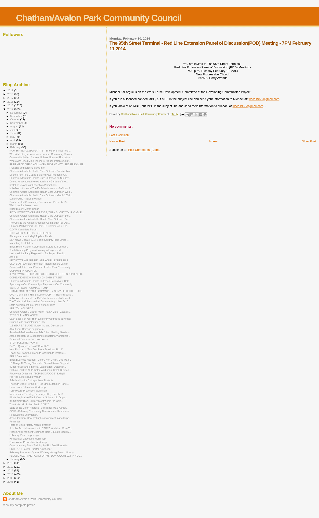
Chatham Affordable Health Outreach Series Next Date (39, 281)
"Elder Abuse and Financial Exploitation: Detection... (37, 366)
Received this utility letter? (23, 414)
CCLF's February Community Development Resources (39, 411)
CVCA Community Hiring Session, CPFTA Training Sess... (41, 294)
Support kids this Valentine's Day (27, 322)
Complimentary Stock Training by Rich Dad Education (38, 445)
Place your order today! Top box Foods (30, 236)
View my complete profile (19, 505)
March (14, 143)
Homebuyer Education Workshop (27, 387)
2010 (10, 474)
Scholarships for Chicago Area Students (31, 380)
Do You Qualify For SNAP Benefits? (28, 346)
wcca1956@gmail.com (264, 99)
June (13, 133)
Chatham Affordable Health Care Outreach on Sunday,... (40, 178)
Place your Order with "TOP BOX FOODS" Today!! (37, 373)
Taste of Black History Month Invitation (30, 424)
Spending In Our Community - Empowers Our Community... (41, 284)
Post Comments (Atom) (144, 150)
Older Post (309, 141)
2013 (10, 462)
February (16, 147)
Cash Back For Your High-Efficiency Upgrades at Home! (40, 318)
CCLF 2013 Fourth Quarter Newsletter (30, 449)
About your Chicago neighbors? (26, 329)
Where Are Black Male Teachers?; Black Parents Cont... (39, 160)
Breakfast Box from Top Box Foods (28, 339)
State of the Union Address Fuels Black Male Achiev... (38, 407)
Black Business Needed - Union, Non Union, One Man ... (40, 359)
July (13, 130)
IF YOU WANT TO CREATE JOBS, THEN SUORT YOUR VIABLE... (46, 212)
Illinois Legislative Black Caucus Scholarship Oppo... (38, 397)
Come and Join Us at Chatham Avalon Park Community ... (41, 267)
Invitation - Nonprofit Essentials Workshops (32, 185)
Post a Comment (119, 134)
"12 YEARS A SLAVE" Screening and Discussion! (36, 325)
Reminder (14, 421)
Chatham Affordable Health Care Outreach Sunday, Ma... (40, 171)
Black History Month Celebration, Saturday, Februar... (38, 246)
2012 (10, 466)
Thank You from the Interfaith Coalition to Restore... (37, 353)
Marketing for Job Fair (21, 243)
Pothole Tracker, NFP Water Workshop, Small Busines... (40, 370)
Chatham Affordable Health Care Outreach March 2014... (40, 195)
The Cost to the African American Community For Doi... (39, 222)
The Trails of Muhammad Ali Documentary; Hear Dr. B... (39, 301)
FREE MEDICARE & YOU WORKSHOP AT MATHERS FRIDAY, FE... (47, 164)
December (16, 112)
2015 (10, 105)
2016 (10, 101)
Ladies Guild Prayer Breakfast (25, 198)
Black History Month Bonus (24, 208)
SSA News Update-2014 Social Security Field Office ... (39, 239)
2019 (10, 90)
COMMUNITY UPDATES (23, 270)
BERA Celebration (19, 356)
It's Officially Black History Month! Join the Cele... (36, 401)
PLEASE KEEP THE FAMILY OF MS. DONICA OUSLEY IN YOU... (45, 455)
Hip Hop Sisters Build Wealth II (26, 376)
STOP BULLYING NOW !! (23, 315)
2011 (10, 470)
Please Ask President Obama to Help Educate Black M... (40, 431)
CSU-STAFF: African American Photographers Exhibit (38, 263)
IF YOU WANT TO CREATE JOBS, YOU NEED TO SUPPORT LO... (46, 274)
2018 (10, 94)
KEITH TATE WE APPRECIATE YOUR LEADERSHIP (38, 260)
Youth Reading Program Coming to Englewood (35, 250)
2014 (10, 109)
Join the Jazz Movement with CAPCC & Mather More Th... (41, 428)
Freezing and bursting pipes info (27, 167)
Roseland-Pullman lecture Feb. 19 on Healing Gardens (39, 332)
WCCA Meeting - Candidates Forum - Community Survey (40, 154)
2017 (10, 97)
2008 (10, 481)
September (17, 123)
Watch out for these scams (24, 205)
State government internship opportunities (32, 304)
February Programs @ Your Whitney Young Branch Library (41, 452)
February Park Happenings (24, 435)
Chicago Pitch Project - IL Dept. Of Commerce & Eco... (39, 226)
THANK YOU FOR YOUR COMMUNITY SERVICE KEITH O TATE (45, 291)
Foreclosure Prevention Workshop (28, 390)
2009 (10, 477)
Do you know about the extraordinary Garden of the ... (38, 181)
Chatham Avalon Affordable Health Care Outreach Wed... (40, 191)
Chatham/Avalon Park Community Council (98, 18)
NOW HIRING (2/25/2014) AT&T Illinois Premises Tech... (40, 150)
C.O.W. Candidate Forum (23, 229)
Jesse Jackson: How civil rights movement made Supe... (40, 418)
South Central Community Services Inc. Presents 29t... (39, 202)
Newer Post (117, 141)
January (15, 459)
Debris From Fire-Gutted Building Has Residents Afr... (38, 174)
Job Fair (13, 256)
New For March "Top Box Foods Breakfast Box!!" (36, 349)
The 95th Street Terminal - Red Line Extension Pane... (39, 383)
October (15, 119)
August (14, 126)
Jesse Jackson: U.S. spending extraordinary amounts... (39, 335)
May (13, 136)
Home (213, 141)
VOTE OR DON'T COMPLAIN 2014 (28, 287)
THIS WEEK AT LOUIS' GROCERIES (30, 233)
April (13, 140)
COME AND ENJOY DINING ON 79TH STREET (35, 277)
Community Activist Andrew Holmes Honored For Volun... (40, 157)
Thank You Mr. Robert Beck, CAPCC (29, 404)
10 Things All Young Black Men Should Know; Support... (40, 363)
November (16, 116)
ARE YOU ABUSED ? (21, 308)
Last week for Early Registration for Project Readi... (37, 253)
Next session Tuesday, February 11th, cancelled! (36, 394)
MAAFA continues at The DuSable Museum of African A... (40, 188)
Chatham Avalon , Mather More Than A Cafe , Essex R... (40, 311)
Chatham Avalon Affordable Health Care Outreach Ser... (39, 215)
